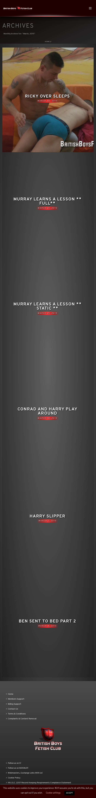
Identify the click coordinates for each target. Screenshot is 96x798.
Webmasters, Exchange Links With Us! (24, 773)
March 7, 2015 (48, 521)
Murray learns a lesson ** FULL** (47, 201)
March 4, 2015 (47, 626)
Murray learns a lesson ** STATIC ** (47, 306)
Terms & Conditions (16, 714)
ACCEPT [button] (69, 793)
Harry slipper (47, 516)
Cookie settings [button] (53, 793)
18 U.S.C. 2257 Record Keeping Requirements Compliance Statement (38, 783)
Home (47, 42)
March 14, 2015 (47, 418)
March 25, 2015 (47, 101)
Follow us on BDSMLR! (17, 768)
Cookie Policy (13, 778)
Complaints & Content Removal (21, 719)
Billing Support (13, 704)
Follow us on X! (13, 763)
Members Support (15, 699)
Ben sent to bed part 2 (47, 621)
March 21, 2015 (47, 208)
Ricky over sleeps (47, 96)
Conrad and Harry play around (47, 411)
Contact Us (12, 709)
